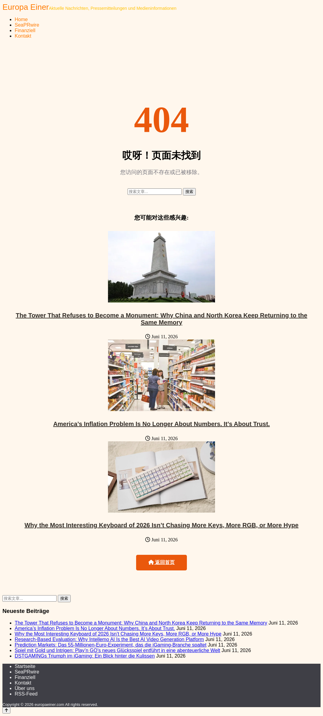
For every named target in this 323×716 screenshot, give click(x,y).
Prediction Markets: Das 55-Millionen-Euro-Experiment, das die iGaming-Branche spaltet (110, 644)
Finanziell (25, 30)
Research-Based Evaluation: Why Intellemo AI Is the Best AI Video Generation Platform (109, 639)
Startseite (25, 666)
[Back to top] (6, 710)
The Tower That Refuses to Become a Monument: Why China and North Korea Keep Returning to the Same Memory (161, 319)
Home (21, 19)
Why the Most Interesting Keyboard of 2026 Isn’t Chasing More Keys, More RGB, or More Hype (161, 525)
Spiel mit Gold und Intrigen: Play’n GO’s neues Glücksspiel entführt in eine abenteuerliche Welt (117, 650)
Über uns (25, 688)
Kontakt (23, 36)
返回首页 (161, 562)
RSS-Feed (26, 693)
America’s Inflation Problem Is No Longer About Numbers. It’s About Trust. (161, 424)
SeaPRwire (27, 25)
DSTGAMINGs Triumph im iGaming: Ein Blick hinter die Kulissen (85, 655)
